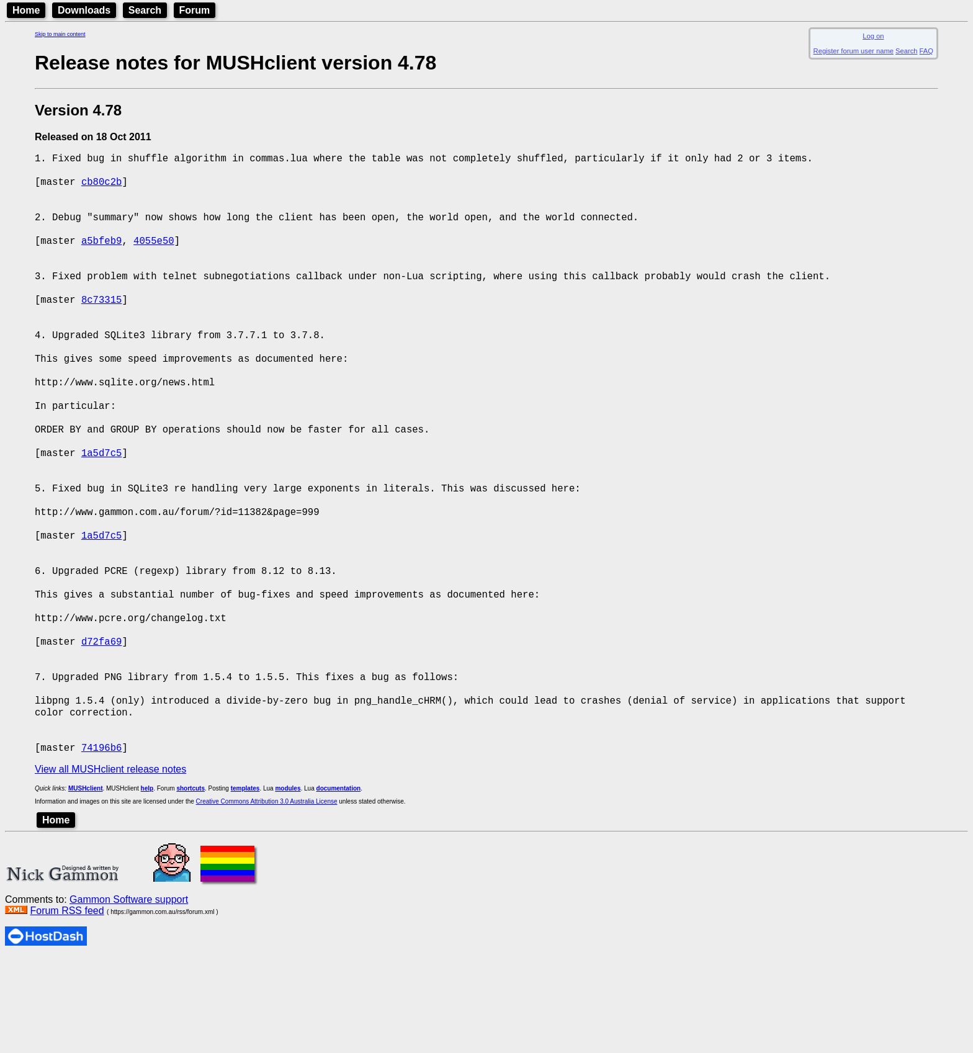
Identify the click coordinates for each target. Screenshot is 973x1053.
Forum (194, 10)
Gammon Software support (129, 994)
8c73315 (101, 323)
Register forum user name (854, 51)
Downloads (84, 10)
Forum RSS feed (67, 1005)
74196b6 (101, 842)
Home (26, 10)
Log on (873, 36)
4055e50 (153, 255)
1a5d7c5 (101, 501)
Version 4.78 (78, 110)
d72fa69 (101, 719)
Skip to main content (60, 34)
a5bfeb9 (101, 255)
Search (144, 10)
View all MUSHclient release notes (110, 864)
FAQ (926, 51)
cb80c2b (101, 187)
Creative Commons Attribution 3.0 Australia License (267, 896)
